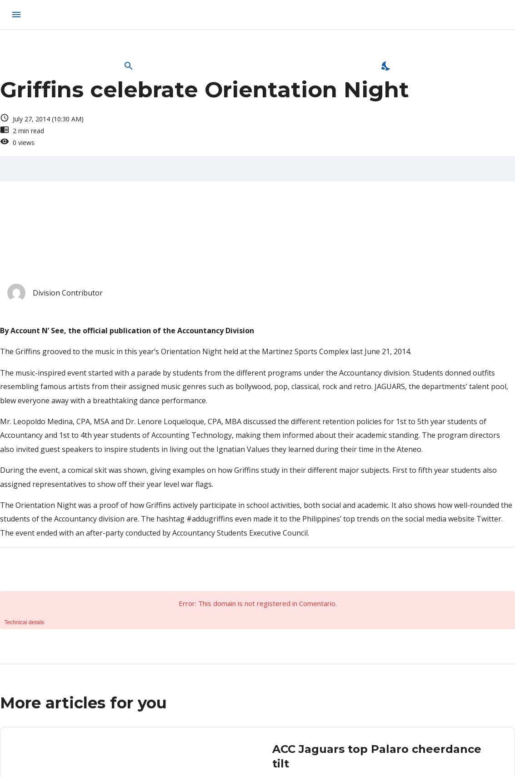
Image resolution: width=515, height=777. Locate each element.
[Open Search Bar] (129, 66)
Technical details (25, 622)
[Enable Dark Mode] (386, 66)
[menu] (16, 14)
